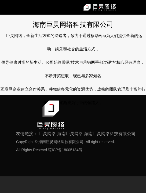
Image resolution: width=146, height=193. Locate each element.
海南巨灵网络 (70, 133)
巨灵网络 (47, 133)
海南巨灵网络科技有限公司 (110, 133)
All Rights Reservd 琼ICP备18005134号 (49, 150)
